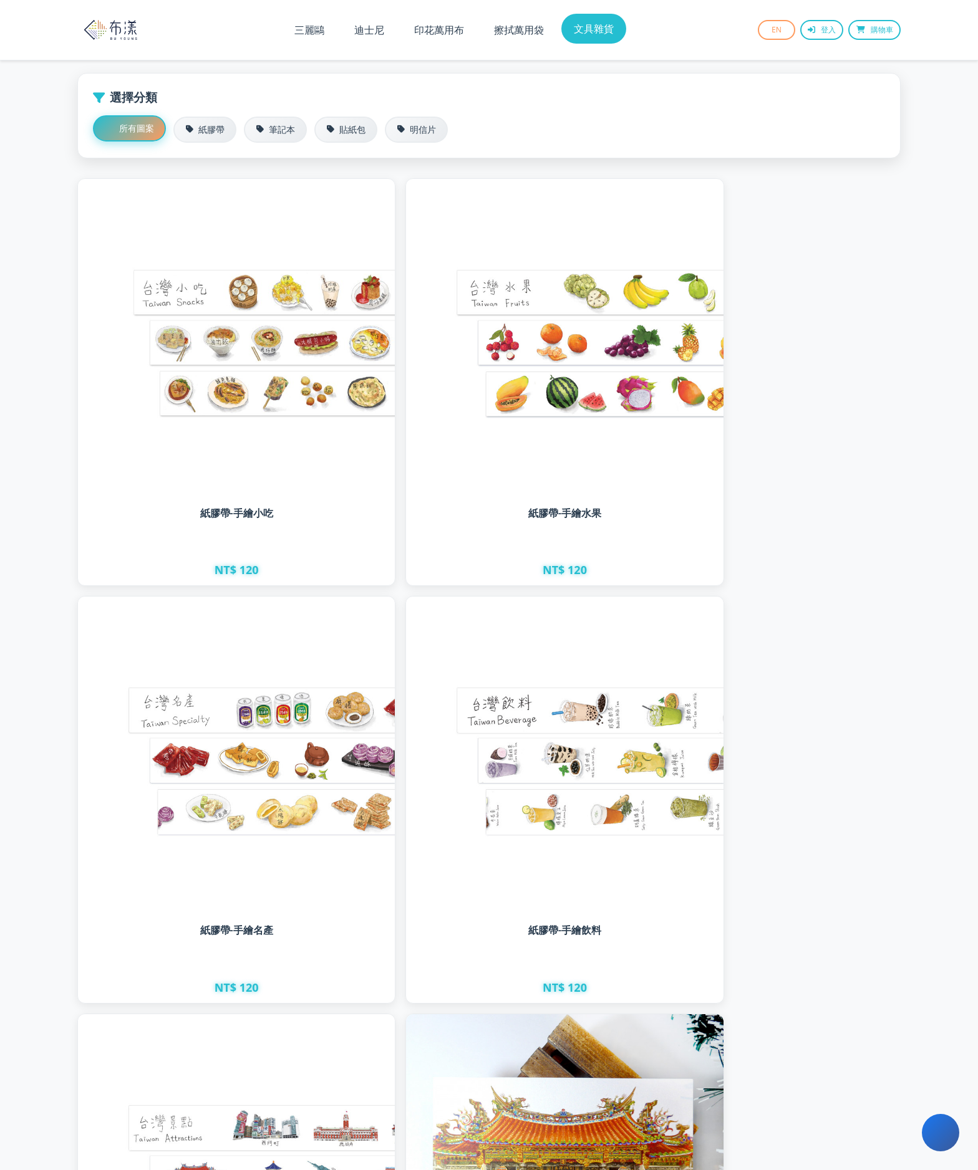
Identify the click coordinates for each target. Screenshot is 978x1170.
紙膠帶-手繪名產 (592, 398)
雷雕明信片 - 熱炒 (801, 712)
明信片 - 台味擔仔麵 (801, 993)
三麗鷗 (309, 30)
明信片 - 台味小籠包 (384, 993)
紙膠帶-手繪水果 (384, 398)
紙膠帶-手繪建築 (176, 700)
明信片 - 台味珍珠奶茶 (593, 993)
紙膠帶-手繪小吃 (176, 398)
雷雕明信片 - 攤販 (176, 993)
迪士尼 (369, 30)
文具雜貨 (594, 29)
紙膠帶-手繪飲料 (801, 400)
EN (760, 30)
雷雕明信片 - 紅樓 (593, 707)
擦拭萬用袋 (519, 30)
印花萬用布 (439, 30)
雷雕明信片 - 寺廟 (385, 704)
